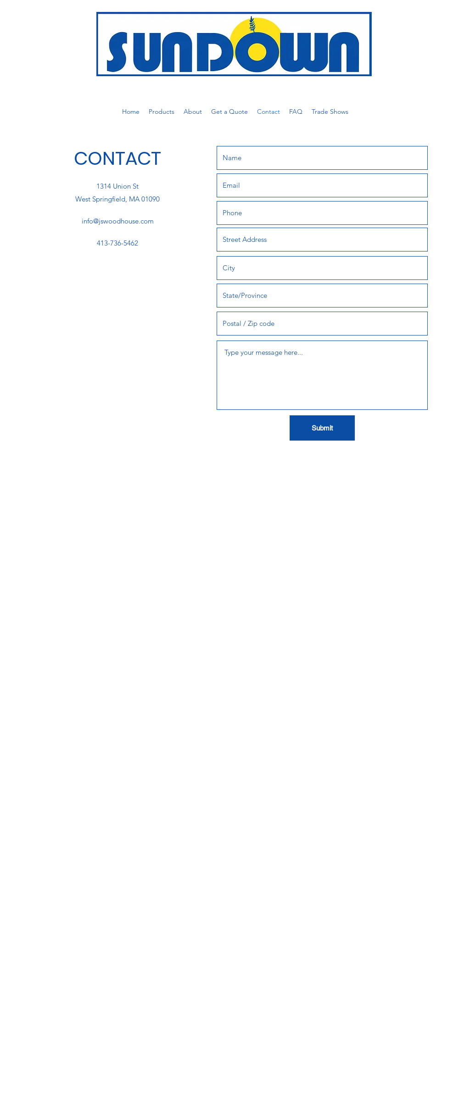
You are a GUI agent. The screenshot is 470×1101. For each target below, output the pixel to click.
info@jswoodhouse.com (118, 221)
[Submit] (322, 428)
